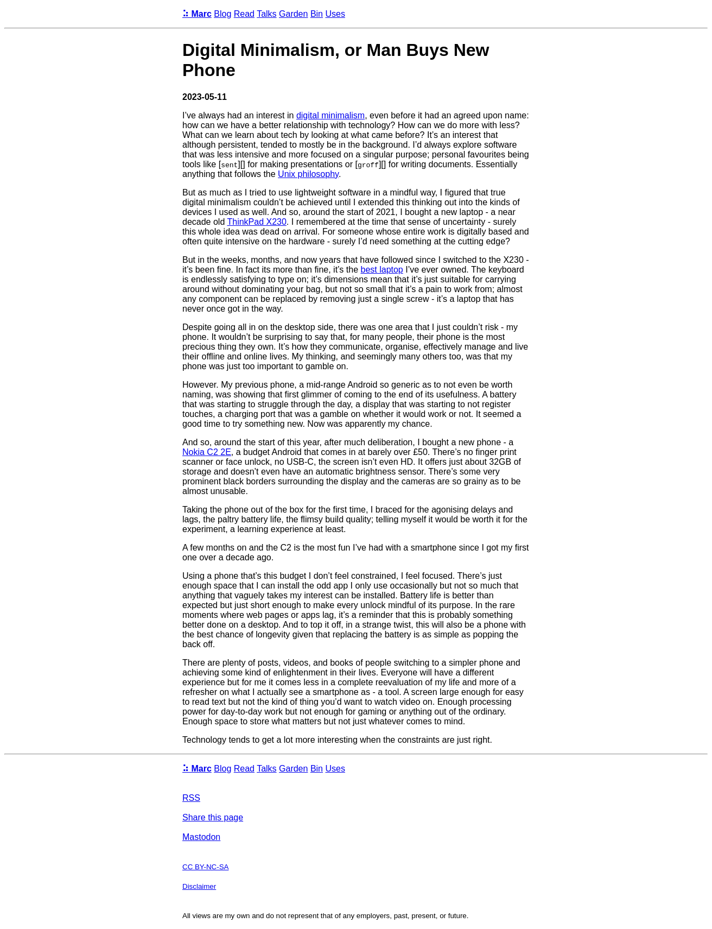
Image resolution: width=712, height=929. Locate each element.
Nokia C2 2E (206, 452)
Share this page (212, 817)
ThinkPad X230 (256, 221)
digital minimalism (330, 115)
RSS (191, 797)
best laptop (381, 269)
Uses (335, 13)
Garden (293, 13)
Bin (316, 13)
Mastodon (201, 837)
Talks (266, 13)
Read (244, 13)
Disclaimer (199, 886)
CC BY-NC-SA (205, 867)
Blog (222, 13)
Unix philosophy (308, 174)
